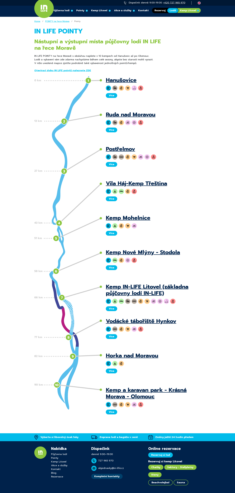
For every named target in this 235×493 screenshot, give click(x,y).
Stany (155, 475)
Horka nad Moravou (132, 356)
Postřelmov (120, 149)
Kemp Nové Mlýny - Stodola (143, 252)
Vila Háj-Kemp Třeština (136, 183)
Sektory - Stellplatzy (180, 467)
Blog (53, 473)
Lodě (173, 10)
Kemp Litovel (99, 10)
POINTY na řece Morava (57, 21)
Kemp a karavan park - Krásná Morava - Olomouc (146, 393)
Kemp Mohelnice (128, 218)
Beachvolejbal (160, 482)
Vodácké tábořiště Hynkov (141, 321)
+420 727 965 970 (174, 2)
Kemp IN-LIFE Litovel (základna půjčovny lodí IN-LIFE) (147, 290)
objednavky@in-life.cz (111, 468)
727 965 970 (105, 460)
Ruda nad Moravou (130, 114)
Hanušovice (121, 80)
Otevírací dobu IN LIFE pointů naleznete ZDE (62, 70)
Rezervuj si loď (160, 455)
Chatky (155, 467)
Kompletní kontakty (107, 476)
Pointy (80, 10)
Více (111, 95)
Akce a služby (122, 10)
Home (37, 21)
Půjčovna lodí (59, 454)
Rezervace (57, 476)
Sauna (181, 482)
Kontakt (143, 10)
